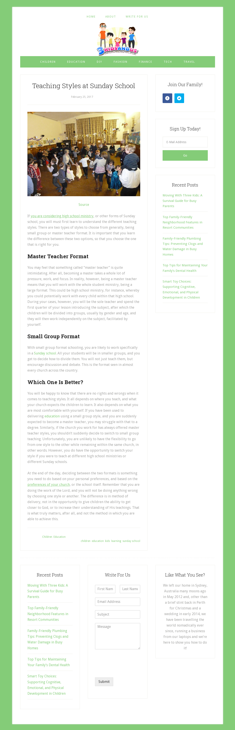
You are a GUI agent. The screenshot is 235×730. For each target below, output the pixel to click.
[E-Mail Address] (185, 142)
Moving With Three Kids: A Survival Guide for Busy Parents (182, 200)
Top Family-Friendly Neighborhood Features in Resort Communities (182, 222)
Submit (104, 681)
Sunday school (45, 353)
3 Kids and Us (117, 39)
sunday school (131, 540)
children (85, 540)
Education (60, 536)
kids (107, 540)
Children (47, 536)
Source (83, 205)
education (53, 416)
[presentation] (128, 669)
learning (116, 540)
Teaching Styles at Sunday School (83, 85)
